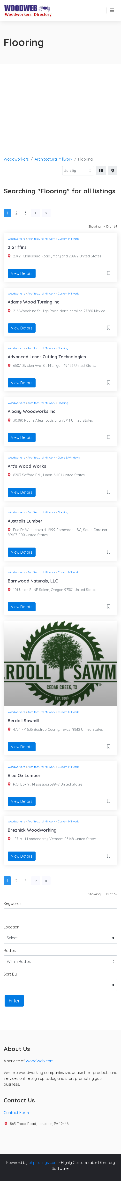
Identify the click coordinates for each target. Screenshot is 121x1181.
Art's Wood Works (27, 466)
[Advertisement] (60, 100)
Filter (14, 1001)
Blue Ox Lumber (24, 775)
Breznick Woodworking (32, 830)
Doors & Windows (69, 457)
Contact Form (16, 1112)
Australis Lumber (25, 521)
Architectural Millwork (53, 159)
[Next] (35, 213)
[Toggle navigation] (111, 10)
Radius (10, 950)
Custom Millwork (68, 238)
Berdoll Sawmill (23, 720)
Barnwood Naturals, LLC (33, 580)
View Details (21, 273)
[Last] (46, 213)
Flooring (63, 348)
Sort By (10, 974)
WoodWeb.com (39, 1060)
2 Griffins (17, 247)
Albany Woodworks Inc (31, 411)
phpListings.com (43, 1162)
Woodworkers (16, 159)
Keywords (13, 903)
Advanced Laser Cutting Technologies (47, 356)
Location (11, 927)
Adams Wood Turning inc (33, 301)
